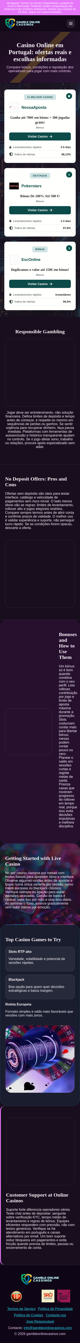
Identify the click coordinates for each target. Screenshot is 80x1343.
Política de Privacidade (55, 1309)
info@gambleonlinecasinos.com (48, 1328)
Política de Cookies (28, 1315)
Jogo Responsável (40, 1321)
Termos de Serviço (21, 1309)
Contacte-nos (56, 1315)
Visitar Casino (40, 136)
